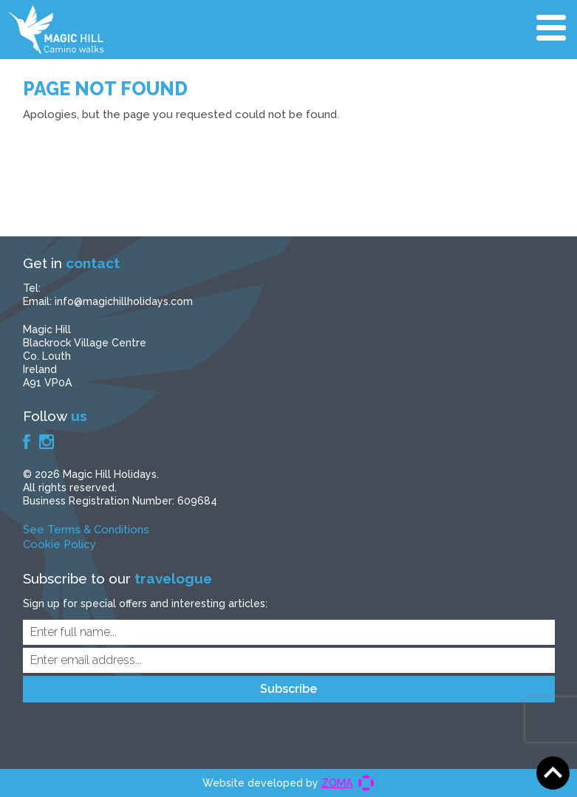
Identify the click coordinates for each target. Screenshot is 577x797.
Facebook (26, 441)
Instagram (46, 441)
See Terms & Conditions (86, 529)
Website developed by (277, 783)
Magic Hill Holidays (55, 29)
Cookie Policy (59, 544)
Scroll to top (553, 773)
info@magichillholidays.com (124, 301)
